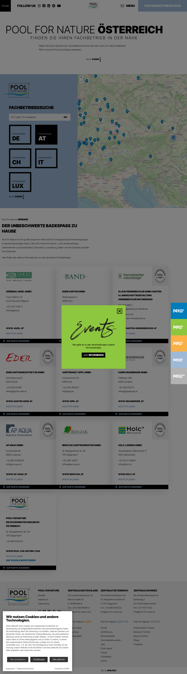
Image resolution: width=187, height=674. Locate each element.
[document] (39, 632)
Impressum (12, 666)
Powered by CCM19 (64, 666)
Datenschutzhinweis (27, 666)
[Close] (121, 310)
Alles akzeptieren (20, 656)
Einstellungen (41, 656)
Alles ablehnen (61, 656)
